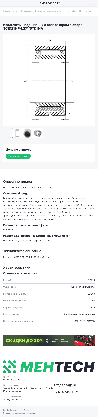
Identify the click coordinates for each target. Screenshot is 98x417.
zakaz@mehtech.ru (12, 399)
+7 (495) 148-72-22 (49, 3)
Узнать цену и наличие (18, 156)
